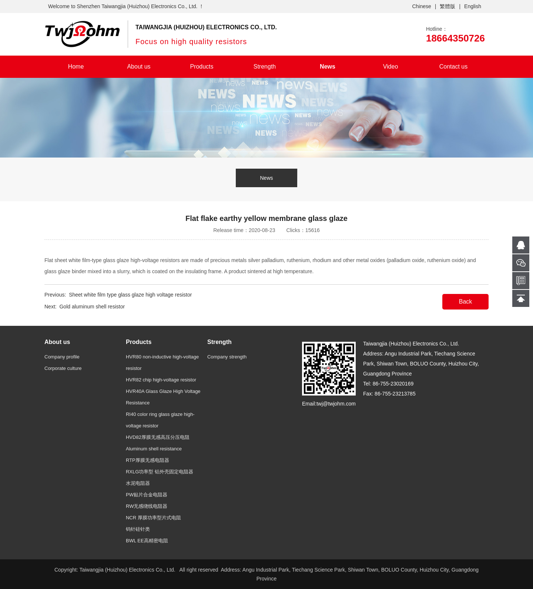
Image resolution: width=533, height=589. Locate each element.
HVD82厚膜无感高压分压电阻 (158, 437)
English (472, 6)
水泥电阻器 (138, 483)
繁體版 (447, 6)
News (327, 66)
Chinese (421, 6)
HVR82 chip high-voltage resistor (161, 380)
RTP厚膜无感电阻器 (147, 460)
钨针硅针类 (138, 529)
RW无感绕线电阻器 (146, 506)
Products (201, 66)
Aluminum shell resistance (154, 448)
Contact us (453, 66)
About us (138, 66)
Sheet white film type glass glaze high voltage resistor (130, 295)
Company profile (62, 357)
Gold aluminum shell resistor (92, 307)
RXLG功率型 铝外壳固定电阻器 (159, 471)
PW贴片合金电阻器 (146, 494)
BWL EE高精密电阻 (147, 540)
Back (465, 301)
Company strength (227, 357)
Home (76, 66)
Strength (265, 66)
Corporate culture (62, 368)
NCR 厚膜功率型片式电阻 (153, 517)
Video (390, 66)
